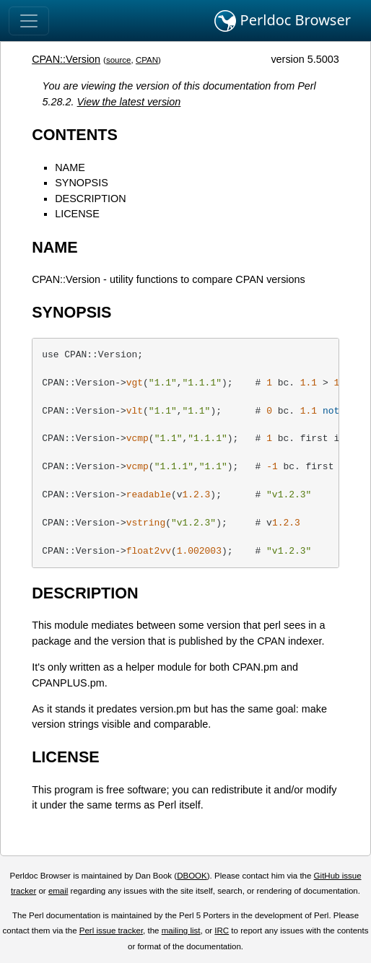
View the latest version (129, 102)
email (58, 890)
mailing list (181, 930)
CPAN (147, 60)
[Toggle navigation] (29, 20)
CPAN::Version (66, 59)
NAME (70, 167)
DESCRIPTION (90, 198)
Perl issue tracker (111, 930)
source (118, 60)
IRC (221, 930)
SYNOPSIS (81, 182)
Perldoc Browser (282, 21)
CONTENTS (75, 135)
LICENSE (77, 213)
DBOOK (192, 875)
